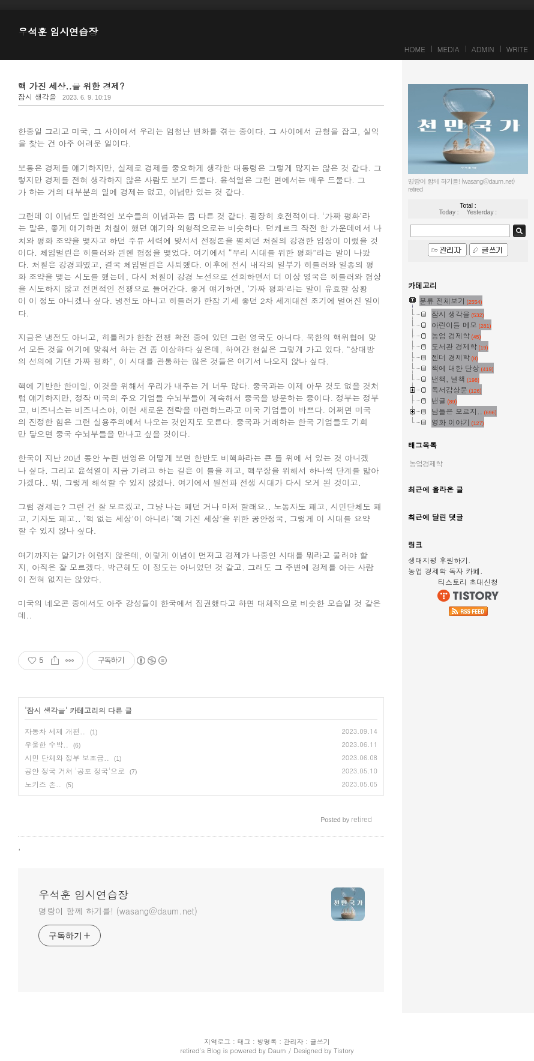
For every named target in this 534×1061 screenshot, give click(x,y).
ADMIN (483, 49)
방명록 (267, 1041)
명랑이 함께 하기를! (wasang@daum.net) (117, 911)
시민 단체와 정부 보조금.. (67, 757)
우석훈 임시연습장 (58, 31)
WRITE (517, 49)
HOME (414, 49)
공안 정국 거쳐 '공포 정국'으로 (75, 771)
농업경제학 (425, 463)
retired (189, 1050)
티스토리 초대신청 (468, 581)
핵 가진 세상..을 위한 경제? (71, 86)
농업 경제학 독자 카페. (445, 571)
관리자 (294, 1041)
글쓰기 (320, 1041)
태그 (243, 1041)
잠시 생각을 (37, 96)
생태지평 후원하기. (439, 560)
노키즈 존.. (43, 784)
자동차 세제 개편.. (55, 731)
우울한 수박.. (46, 744)
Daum (277, 1050)
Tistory (343, 1050)
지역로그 (217, 1041)
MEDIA (448, 49)
